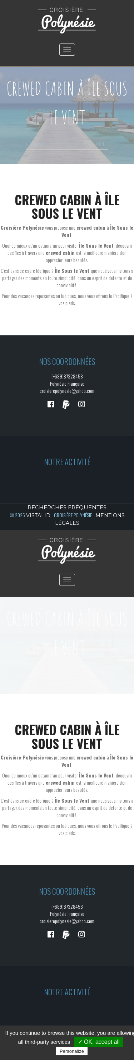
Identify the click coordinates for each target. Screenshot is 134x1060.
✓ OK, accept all (99, 1042)
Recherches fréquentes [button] (67, 507)
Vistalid (38, 515)
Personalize (72, 1051)
